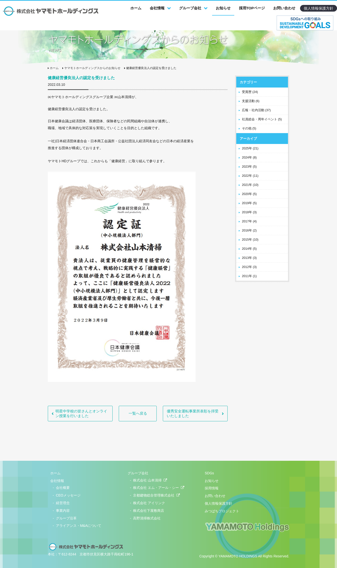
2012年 (249, 267)
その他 (249, 128)
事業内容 (63, 511)
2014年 (249, 248)
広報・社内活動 (256, 110)
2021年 (250, 185)
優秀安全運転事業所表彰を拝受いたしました (193, 413)
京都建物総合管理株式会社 (156, 495)
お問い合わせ (284, 8)
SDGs (209, 473)
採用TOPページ (252, 8)
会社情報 (157, 8)
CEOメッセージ (68, 495)
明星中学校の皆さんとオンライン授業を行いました (81, 413)
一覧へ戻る (138, 413)
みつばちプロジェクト (222, 511)
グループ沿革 (66, 518)
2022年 (250, 176)
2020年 (249, 194)
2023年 (249, 166)
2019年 (249, 203)
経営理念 (63, 503)
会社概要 (63, 488)
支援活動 (250, 101)
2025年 (250, 148)
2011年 (249, 276)
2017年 (249, 221)
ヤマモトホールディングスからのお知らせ (92, 68)
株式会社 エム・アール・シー (158, 488)
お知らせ (223, 8)
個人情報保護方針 (318, 8)
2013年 (249, 258)
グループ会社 (190, 8)
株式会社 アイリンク (149, 503)
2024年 (249, 157)
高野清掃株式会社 (147, 518)
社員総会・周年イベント (262, 119)
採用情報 (212, 488)
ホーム (135, 8)
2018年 (249, 212)
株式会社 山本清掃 (150, 480)
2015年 (250, 239)
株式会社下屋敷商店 (148, 511)
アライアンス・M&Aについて (78, 526)
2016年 (249, 230)
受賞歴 (250, 92)
